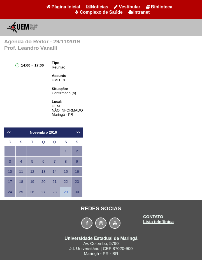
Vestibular (127, 6)
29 (66, 192)
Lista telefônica (158, 221)
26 (32, 192)
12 (32, 171)
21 (55, 181)
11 (21, 171)
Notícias (97, 6)
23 (77, 181)
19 (32, 181)
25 (21, 192)
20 (43, 181)
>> (78, 132)
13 (43, 171)
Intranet (139, 12)
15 (66, 171)
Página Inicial (63, 6)
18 (21, 181)
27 (43, 192)
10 (10, 171)
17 (10, 181)
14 (55, 171)
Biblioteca (159, 6)
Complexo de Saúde (99, 12)
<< (9, 132)
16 (77, 171)
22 (66, 181)
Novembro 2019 (43, 132)
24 (10, 192)
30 (77, 192)
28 (55, 192)
